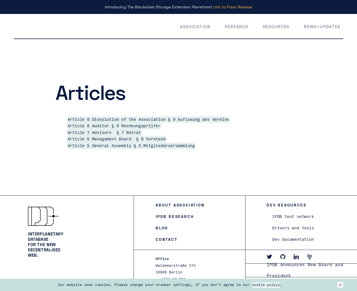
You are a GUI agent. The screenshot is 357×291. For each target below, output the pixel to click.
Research (237, 26)
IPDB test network (293, 216)
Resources (276, 26)
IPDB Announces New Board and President (305, 270)
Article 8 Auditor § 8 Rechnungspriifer (114, 126)
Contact (167, 239)
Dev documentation (293, 239)
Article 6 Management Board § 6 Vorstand (116, 139)
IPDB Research (175, 216)
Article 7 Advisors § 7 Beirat (104, 132)
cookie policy (266, 285)
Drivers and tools (293, 228)
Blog (162, 227)
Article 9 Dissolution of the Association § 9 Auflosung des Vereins (148, 119)
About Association (180, 205)
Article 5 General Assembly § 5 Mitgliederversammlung (131, 145)
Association (195, 26)
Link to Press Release (232, 6)
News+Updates (322, 26)
